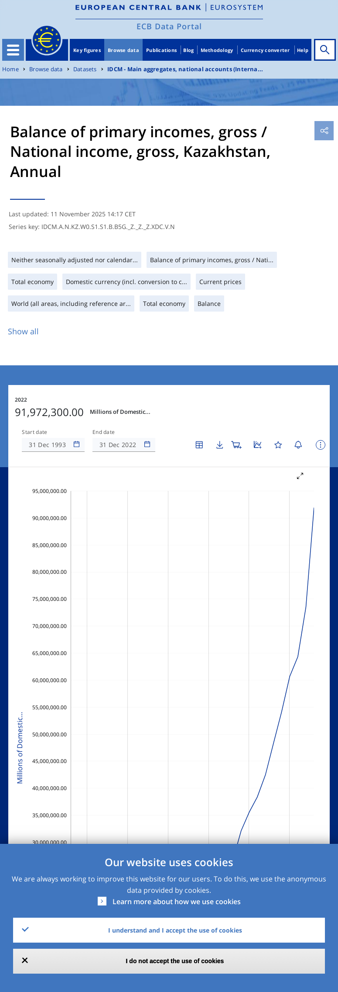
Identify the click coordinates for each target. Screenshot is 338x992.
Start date (34, 432)
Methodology (217, 50)
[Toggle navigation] (13, 50)
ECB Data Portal (169, 26)
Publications (161, 50)
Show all (23, 331)
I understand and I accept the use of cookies (175, 930)
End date (103, 432)
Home (10, 69)
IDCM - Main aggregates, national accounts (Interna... (185, 69)
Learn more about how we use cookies (177, 901)
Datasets (85, 69)
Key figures (87, 50)
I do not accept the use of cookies (175, 960)
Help (302, 50)
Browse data (123, 50)
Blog (188, 50)
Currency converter (265, 50)
